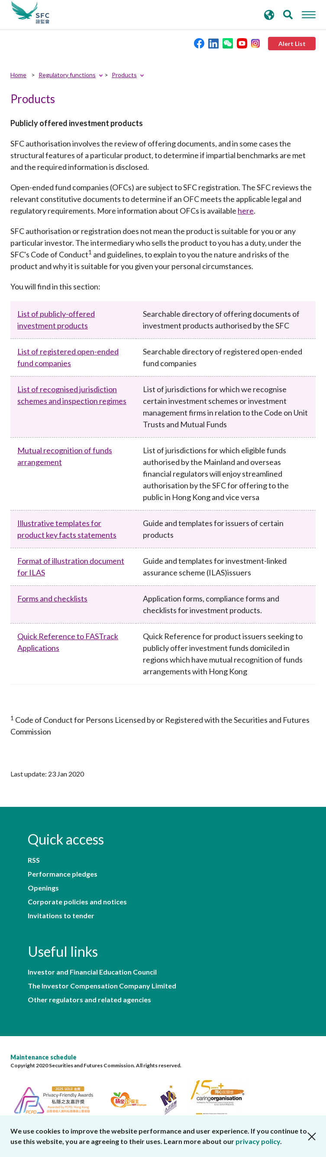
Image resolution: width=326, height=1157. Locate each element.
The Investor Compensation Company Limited (102, 985)
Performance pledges (62, 874)
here (246, 210)
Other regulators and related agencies (89, 999)
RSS (34, 860)
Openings (43, 887)
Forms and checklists (52, 598)
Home (18, 74)
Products (124, 74)
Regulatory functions (67, 74)
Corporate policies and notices (77, 901)
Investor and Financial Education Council (92, 971)
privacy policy (258, 1141)
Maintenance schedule (43, 1057)
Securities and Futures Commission (30, 12)
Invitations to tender (61, 915)
